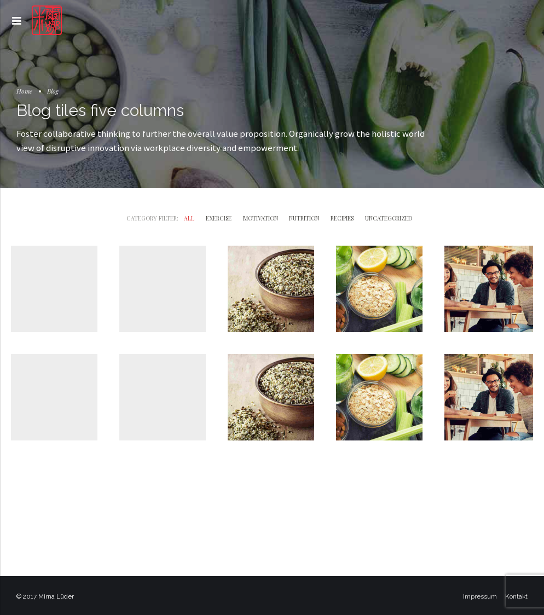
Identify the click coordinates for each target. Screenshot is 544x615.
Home (24, 90)
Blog (53, 90)
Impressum (480, 596)
